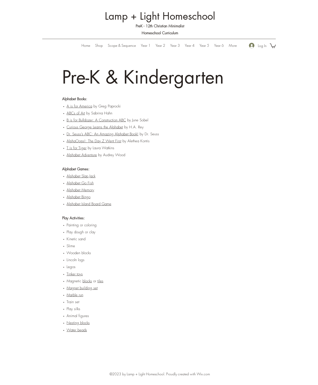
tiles (100, 281)
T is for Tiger (76, 147)
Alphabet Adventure (82, 154)
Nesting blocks (78, 322)
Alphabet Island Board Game (89, 203)
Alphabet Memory (80, 190)
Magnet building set (82, 288)
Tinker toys (75, 274)
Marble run (75, 294)
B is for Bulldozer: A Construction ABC (96, 120)
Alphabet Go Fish (80, 183)
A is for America (79, 106)
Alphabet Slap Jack (81, 176)
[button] (145, 45)
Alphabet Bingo (78, 196)
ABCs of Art (76, 113)
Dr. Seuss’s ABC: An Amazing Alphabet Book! (102, 134)
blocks (87, 281)
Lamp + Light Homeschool (160, 16)
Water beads (77, 330)
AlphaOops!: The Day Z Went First (94, 141)
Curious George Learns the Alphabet (95, 127)
